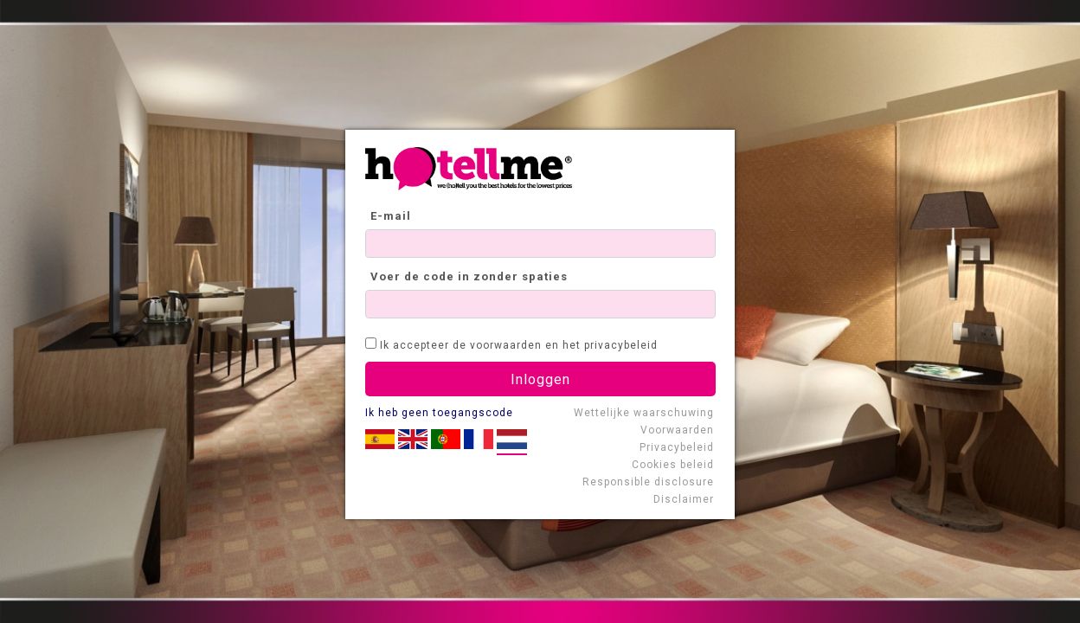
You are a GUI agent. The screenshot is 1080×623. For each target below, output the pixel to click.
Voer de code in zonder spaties (469, 276)
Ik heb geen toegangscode (439, 413)
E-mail (390, 215)
